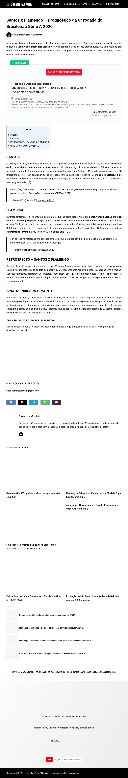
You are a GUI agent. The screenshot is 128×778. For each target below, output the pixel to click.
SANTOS (13, 135)
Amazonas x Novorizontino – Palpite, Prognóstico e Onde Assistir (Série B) (52, 653)
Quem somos (40, 727)
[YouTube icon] (21, 434)
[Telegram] (33, 402)
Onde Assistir (114, 4)
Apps (87, 4)
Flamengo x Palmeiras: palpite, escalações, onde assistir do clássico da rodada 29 (55, 641)
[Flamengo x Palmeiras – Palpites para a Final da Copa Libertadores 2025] (93, 470)
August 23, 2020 (46, 200)
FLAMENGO (14, 138)
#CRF (29, 242)
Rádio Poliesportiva (34, 326)
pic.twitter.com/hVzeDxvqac (47, 242)
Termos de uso (87, 727)
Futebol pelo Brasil (37, 672)
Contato (52, 727)
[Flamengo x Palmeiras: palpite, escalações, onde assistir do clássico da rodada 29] (34, 521)
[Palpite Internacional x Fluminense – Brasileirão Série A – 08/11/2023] (34, 573)
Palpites (98, 4)
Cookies (74, 727)
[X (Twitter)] (22, 402)
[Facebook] (11, 402)
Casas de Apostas (52, 4)
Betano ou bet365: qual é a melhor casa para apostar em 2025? (47, 615)
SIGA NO (55, 740)
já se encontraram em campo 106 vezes (43, 266)
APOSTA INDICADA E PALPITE (23, 146)
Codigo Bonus (72, 4)
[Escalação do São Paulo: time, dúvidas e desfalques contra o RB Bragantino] (93, 573)
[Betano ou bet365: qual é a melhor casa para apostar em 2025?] (34, 470)
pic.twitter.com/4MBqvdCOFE (55, 193)
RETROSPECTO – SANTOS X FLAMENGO (28, 142)
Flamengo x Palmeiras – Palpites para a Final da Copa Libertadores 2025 (51, 628)
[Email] (56, 402)
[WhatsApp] (45, 402)
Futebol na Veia (19, 672)
